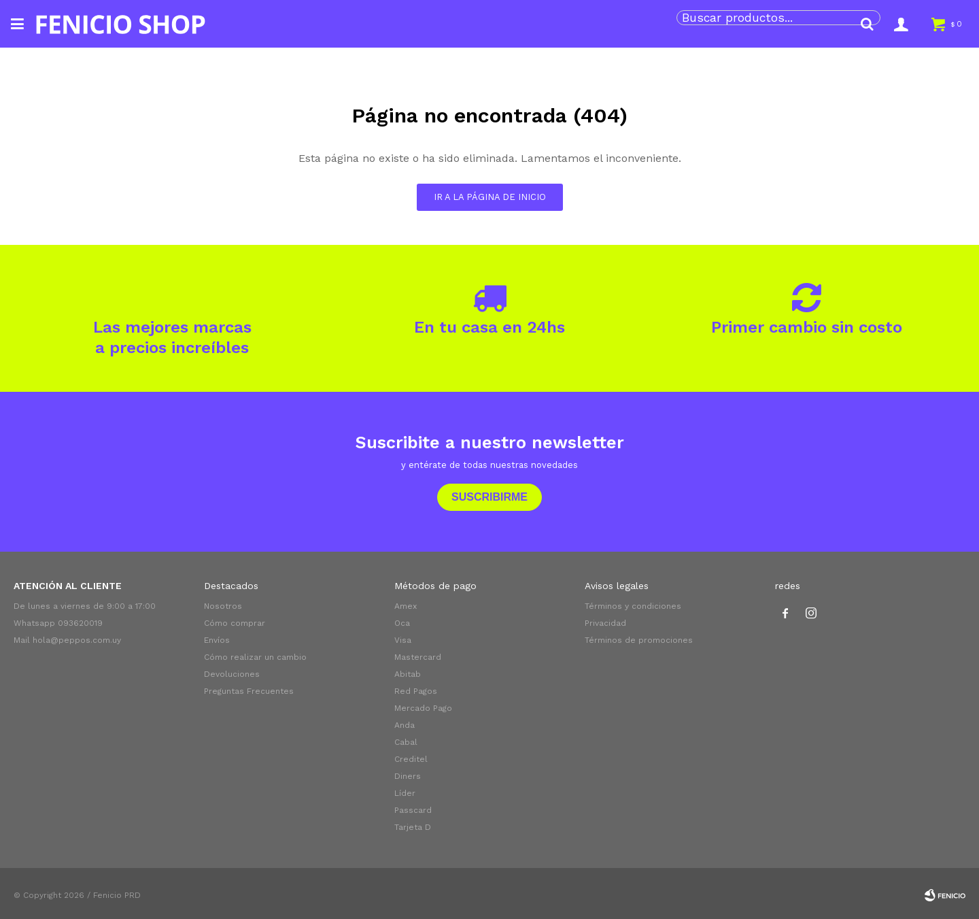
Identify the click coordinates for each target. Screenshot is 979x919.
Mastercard (417, 657)
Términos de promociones (639, 640)
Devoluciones (232, 674)
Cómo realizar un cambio (255, 657)
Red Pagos (415, 691)
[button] (866, 23)
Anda (404, 725)
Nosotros (223, 606)
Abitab (407, 674)
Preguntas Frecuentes (249, 691)
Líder (404, 793)
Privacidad (605, 623)
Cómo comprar (234, 623)
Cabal (405, 742)
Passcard (413, 810)
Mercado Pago (423, 708)
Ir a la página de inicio (490, 197)
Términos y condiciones (633, 606)
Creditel (411, 759)
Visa (402, 640)
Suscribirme (489, 497)
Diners (407, 776)
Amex (405, 606)
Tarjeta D (412, 827)
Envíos (217, 640)
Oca (402, 623)
